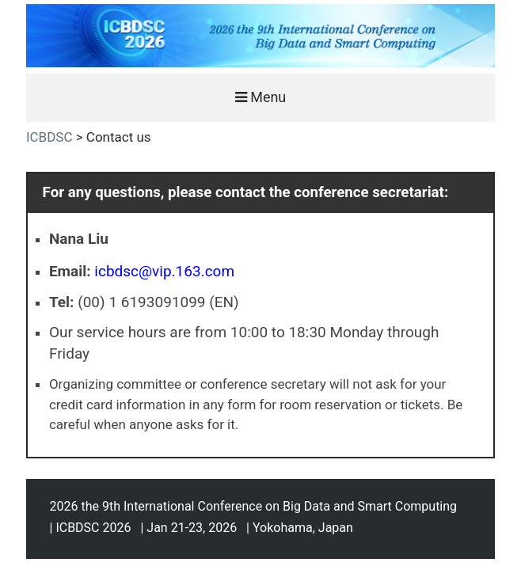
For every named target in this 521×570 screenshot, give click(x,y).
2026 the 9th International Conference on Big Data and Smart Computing (254, 506)
